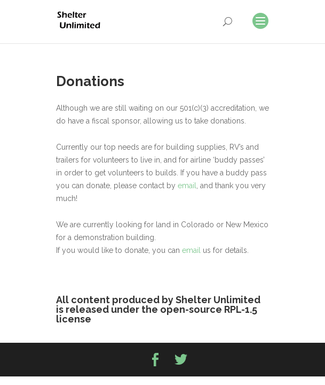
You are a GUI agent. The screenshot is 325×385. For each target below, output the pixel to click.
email (187, 185)
